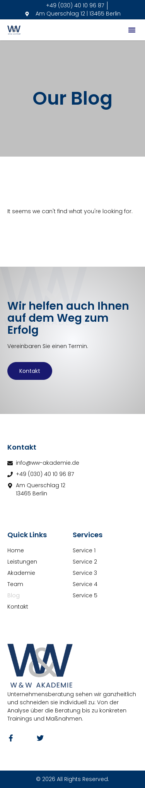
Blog (13, 595)
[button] (132, 30)
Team (15, 584)
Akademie (21, 573)
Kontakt (29, 371)
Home (15, 550)
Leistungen (22, 562)
